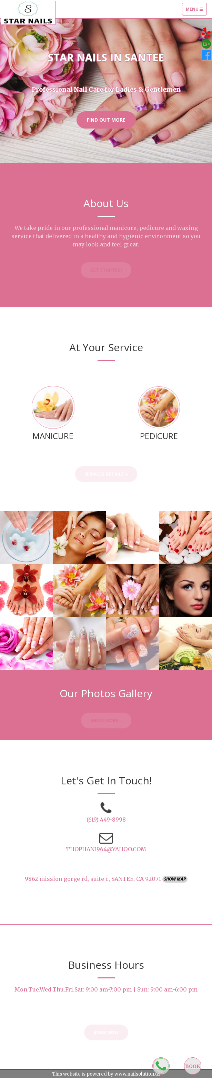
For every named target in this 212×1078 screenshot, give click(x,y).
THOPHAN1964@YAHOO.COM (106, 849)
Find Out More (106, 119)
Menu (196, 11)
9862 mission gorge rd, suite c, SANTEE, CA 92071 (93, 878)
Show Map (175, 879)
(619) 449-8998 (106, 819)
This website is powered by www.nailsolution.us (106, 1074)
